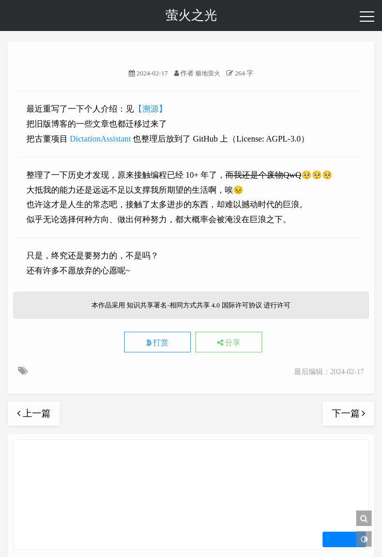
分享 (229, 342)
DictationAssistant (100, 138)
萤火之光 (191, 15)
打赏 (157, 342)
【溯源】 (150, 108)
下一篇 (348, 413)
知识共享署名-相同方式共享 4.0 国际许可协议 (194, 305)
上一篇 (34, 413)
